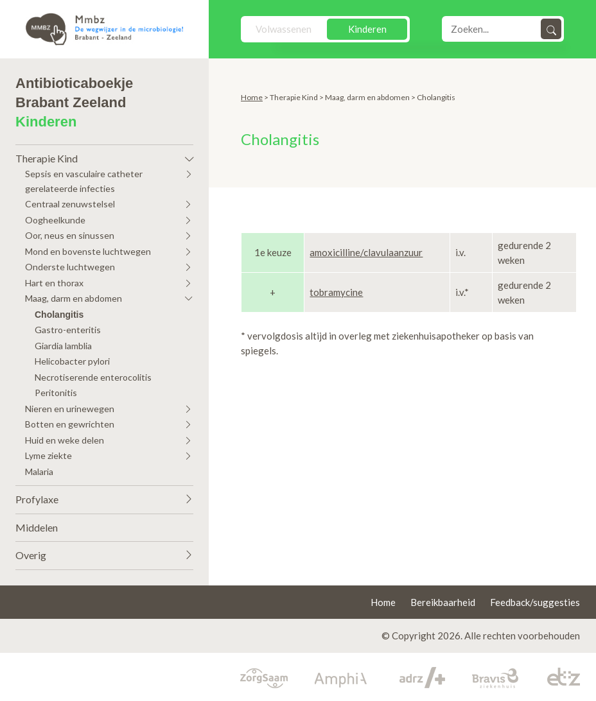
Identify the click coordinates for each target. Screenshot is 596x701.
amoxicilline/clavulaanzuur (366, 252)
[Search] (492, 29)
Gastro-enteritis (68, 329)
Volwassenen (283, 29)
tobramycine (336, 292)
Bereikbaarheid (442, 602)
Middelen (36, 527)
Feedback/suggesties (535, 602)
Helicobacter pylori (72, 361)
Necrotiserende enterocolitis (93, 377)
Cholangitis (59, 314)
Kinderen (367, 29)
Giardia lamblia (63, 345)
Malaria (39, 471)
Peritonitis (56, 392)
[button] (104, 155)
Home (252, 97)
